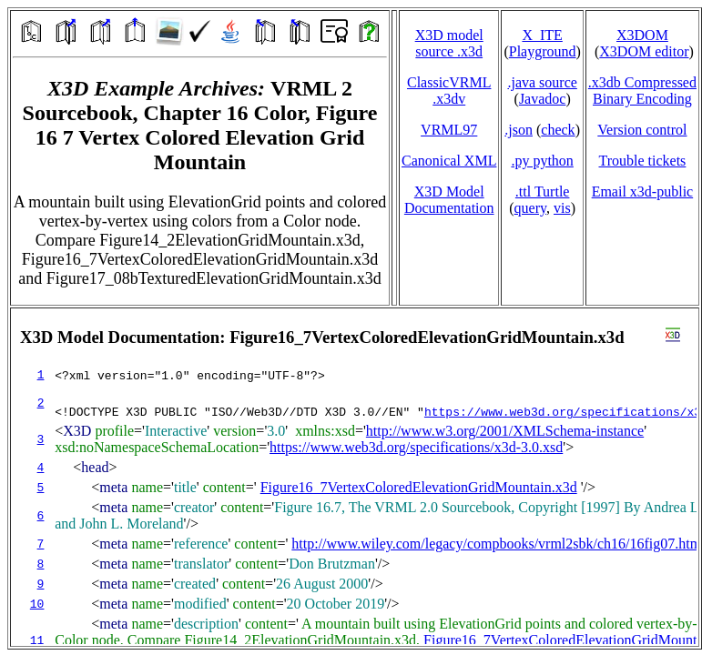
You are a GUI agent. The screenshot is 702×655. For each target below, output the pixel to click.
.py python (542, 160)
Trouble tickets (642, 160)
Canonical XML (449, 160)
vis (562, 208)
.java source (541, 82)
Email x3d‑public (643, 191)
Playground (542, 51)
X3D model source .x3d (449, 43)
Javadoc (542, 98)
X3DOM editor (643, 51)
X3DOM (642, 35)
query (530, 208)
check (558, 129)
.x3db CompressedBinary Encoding (642, 90)
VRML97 (449, 129)
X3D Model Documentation (449, 200)
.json (518, 129)
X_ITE (542, 35)
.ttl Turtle (542, 191)
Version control (642, 129)
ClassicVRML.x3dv (449, 90)
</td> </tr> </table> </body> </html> (355, 477)
